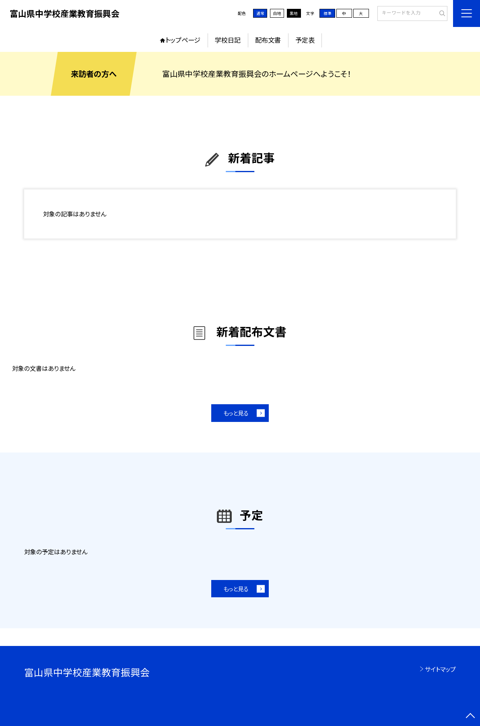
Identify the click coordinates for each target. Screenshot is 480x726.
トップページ (182, 40)
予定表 (305, 40)
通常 (260, 13)
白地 (277, 13)
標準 (327, 13)
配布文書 (268, 40)
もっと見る (236, 413)
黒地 (294, 13)
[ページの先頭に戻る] (470, 716)
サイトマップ (440, 668)
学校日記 (228, 40)
